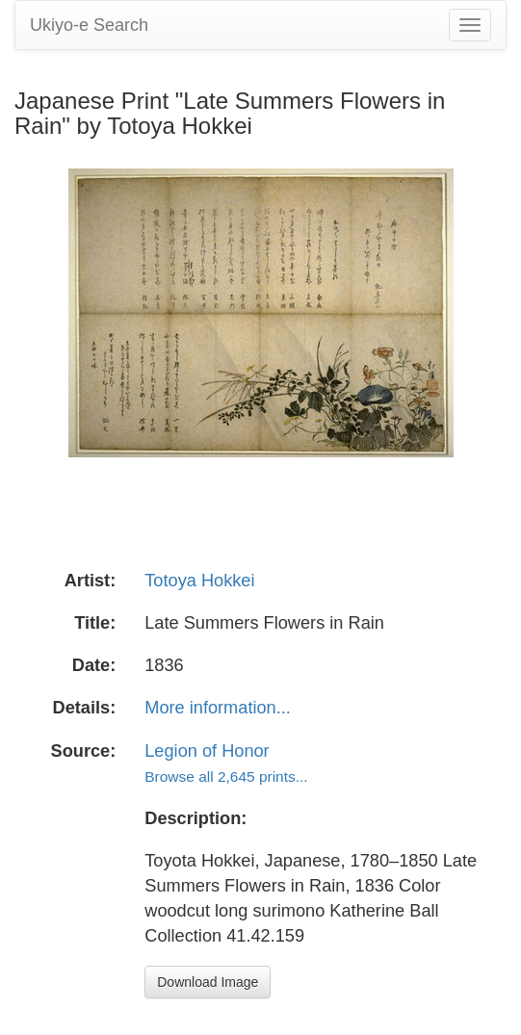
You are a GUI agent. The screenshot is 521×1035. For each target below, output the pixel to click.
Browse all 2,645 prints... (225, 776)
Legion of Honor (206, 751)
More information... (217, 707)
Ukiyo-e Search (89, 25)
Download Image (207, 982)
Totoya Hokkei (199, 580)
